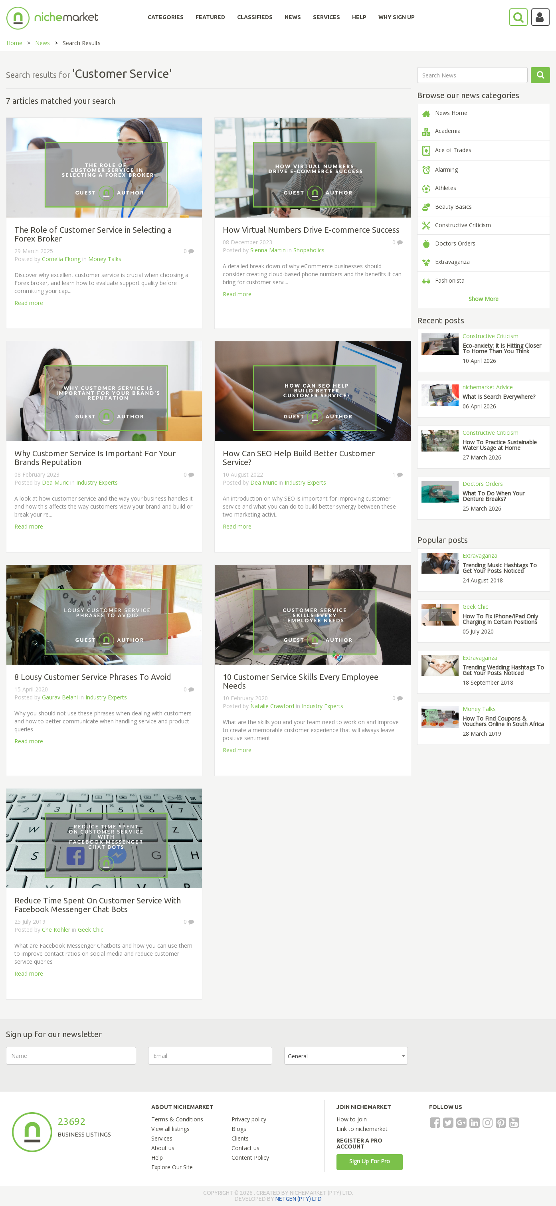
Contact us (245, 1148)
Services (161, 1138)
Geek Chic (90, 929)
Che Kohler (56, 929)
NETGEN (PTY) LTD (298, 1199)
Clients (240, 1138)
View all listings (170, 1129)
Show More (484, 299)
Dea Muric (55, 482)
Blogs (239, 1129)
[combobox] (346, 1056)
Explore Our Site (172, 1167)
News (42, 43)
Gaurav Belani (60, 697)
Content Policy (250, 1157)
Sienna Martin (268, 250)
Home (14, 43)
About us (162, 1148)
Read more (28, 303)
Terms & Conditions (177, 1119)
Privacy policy (249, 1119)
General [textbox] (298, 1056)
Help (157, 1157)
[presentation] (480, 1062)
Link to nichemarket (362, 1129)
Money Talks (104, 259)
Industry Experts (97, 482)
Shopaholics (308, 250)
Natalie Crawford (272, 706)
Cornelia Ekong (61, 259)
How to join (351, 1119)
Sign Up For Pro (369, 1161)
